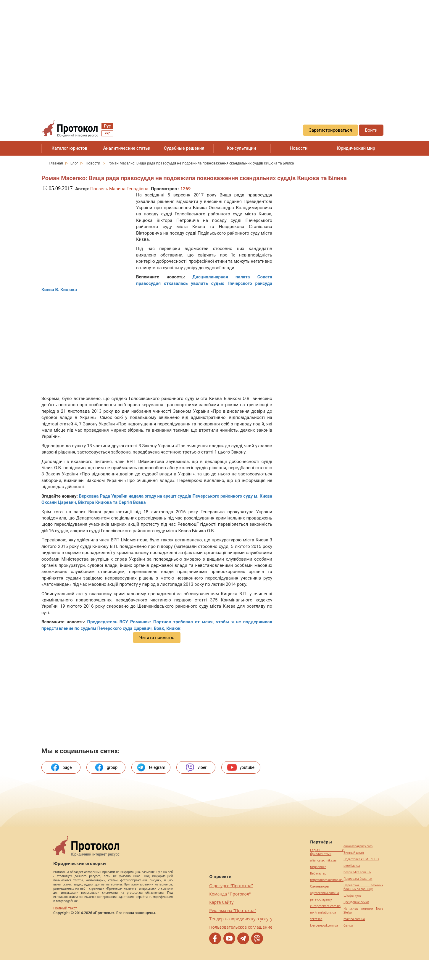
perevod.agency (321, 899)
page (61, 767)
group (105, 767)
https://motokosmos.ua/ (326, 880)
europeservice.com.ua (325, 906)
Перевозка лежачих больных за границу (363, 887)
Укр (107, 133)
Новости (298, 148)
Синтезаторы (319, 886)
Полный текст (65, 908)
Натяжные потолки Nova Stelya (363, 910)
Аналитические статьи (127, 148)
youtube (240, 767)
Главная (56, 163)
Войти (371, 130)
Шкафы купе (352, 896)
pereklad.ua (351, 866)
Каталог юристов (69, 148)
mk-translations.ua (323, 912)
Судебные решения (184, 148)
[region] (214, 53)
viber (196, 767)
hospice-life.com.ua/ (357, 872)
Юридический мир (356, 148)
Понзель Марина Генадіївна (119, 188)
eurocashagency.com (357, 846)
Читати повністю (156, 637)
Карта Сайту (221, 902)
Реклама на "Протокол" (232, 910)
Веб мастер (318, 873)
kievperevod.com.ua (324, 925)
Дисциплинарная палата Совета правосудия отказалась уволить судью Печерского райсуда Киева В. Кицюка (156, 283)
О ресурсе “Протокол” (231, 885)
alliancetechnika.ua (323, 860)
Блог (74, 163)
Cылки (348, 925)
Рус (107, 126)
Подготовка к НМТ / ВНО (361, 859)
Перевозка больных (357, 879)
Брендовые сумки (356, 902)
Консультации (241, 148)
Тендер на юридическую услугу (240, 919)
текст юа (316, 919)
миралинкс (318, 867)
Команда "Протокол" (230, 894)
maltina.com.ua (354, 919)
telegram (150, 767)
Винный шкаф (353, 853)
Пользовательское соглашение (240, 927)
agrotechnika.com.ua (324, 893)
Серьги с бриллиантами (326, 852)
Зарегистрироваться (330, 130)
